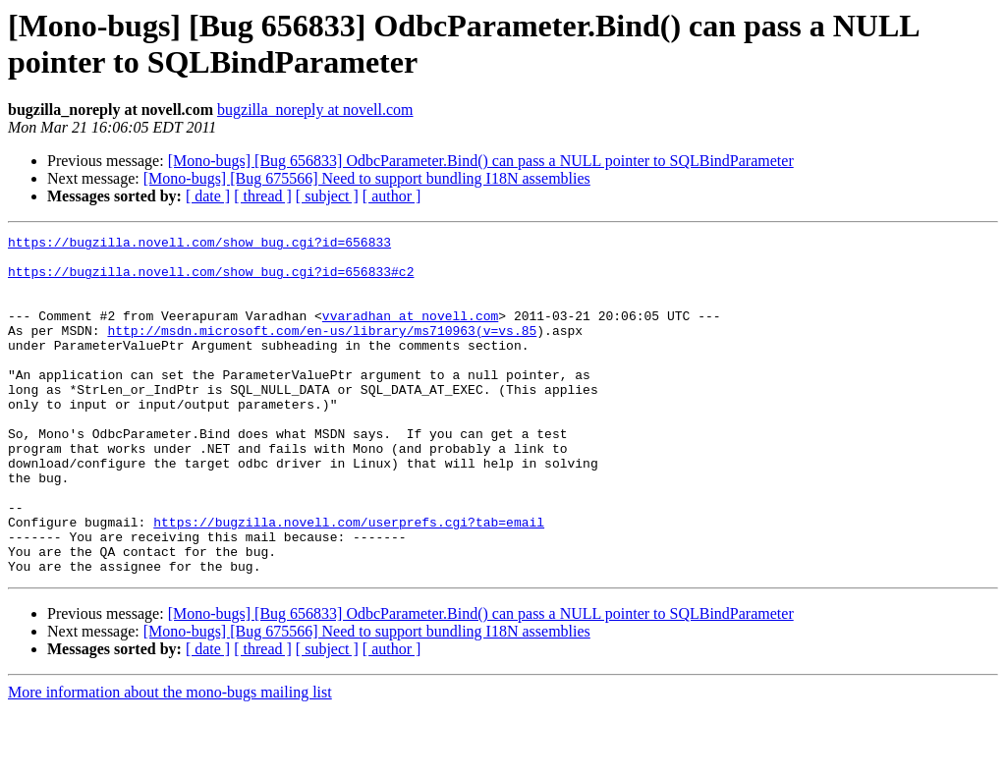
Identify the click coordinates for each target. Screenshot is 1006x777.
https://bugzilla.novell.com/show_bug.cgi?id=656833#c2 (211, 280)
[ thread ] (263, 196)
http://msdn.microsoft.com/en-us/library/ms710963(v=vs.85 (321, 351)
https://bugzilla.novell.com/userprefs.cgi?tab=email (348, 580)
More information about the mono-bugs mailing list (170, 759)
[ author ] (392, 196)
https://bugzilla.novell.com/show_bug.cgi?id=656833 (199, 244)
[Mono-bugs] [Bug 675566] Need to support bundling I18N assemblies (366, 178)
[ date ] (208, 196)
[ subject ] (327, 196)
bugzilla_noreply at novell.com (315, 109)
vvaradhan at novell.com (410, 333)
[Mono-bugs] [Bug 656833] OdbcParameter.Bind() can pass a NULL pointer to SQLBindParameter (481, 160)
